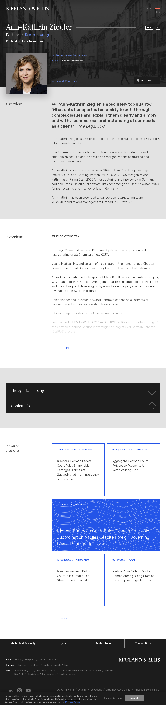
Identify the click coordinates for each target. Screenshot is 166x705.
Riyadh (42, 659)
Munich (56, 60)
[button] (83, 390)
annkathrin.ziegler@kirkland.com (70, 55)
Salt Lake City (49, 674)
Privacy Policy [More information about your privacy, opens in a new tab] (72, 702)
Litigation (62, 643)
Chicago (51, 670)
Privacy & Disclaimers (147, 689)
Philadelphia (33, 674)
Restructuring (37, 35)
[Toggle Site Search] (149, 9)
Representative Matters (65, 236)
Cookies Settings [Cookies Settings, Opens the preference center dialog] (113, 698)
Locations (96, 689)
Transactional (143, 643)
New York (18, 674)
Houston (72, 670)
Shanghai (53, 659)
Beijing (18, 659)
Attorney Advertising (118, 689)
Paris (66, 665)
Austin (17, 670)
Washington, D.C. (67, 674)
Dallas (62, 670)
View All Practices (66, 81)
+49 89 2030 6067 (72, 60)
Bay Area (28, 670)
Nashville (109, 670)
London (46, 665)
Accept (134, 698)
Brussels (22, 665)
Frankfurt (34, 665)
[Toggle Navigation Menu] (157, 9)
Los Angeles (86, 670)
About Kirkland (65, 689)
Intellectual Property (22, 643)
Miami (98, 670)
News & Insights (12, 447)
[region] (83, 698)
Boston (40, 670)
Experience (15, 236)
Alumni (82, 689)
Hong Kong (30, 659)
